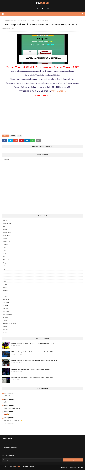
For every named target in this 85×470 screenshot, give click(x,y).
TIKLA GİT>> (58, 91)
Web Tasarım (6, 302)
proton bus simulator (9, 323)
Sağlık (4, 281)
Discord (5, 238)
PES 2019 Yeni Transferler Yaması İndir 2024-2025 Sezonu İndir (32, 377)
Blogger (5, 229)
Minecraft (5, 272)
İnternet (12, 135)
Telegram (5, 290)
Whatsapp (6, 305)
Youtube (5, 317)
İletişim (80, 467)
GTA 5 (4, 257)
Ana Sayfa (5, 20)
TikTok (5, 293)
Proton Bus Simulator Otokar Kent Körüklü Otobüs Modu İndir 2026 (34, 360)
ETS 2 (4, 247)
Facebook (5, 253)
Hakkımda (73, 467)
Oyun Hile (6, 275)
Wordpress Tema (7, 314)
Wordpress (6, 311)
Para (10, 20)
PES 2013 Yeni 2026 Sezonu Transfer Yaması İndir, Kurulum (30, 369)
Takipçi (5, 284)
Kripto (4, 269)
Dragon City (6, 241)
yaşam (5, 326)
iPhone (5, 320)
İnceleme (5, 329)
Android (5, 220)
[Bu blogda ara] (32, 459)
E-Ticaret (5, 244)
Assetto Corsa (7, 223)
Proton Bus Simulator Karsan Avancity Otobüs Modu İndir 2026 (32, 343)
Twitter (5, 296)
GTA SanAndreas (8, 260)
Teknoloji (5, 287)
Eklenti (5, 250)
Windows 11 (6, 308)
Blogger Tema (7, 232)
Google (5, 263)
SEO (4, 278)
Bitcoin (5, 226)
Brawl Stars (6, 235)
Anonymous (9, 393)
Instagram (6, 266)
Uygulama (6, 299)
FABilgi (17, 466)
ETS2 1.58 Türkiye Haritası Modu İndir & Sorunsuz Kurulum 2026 (32, 352)
